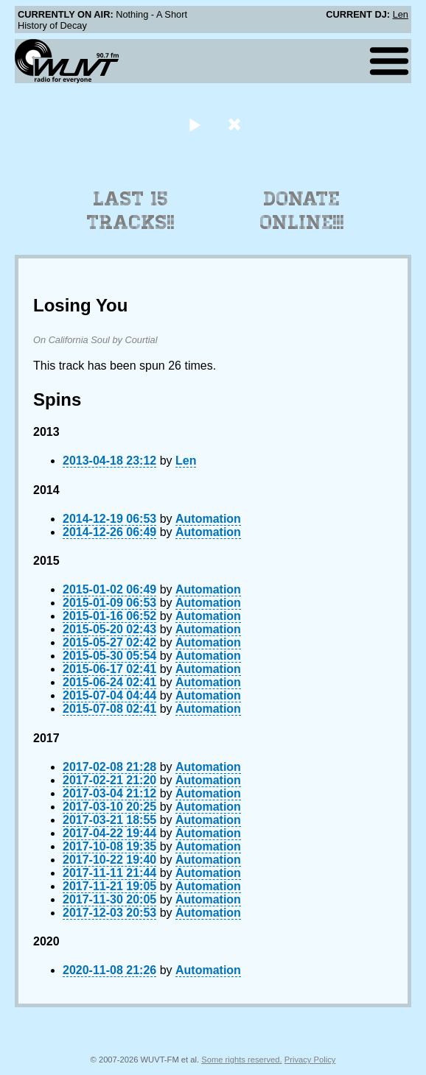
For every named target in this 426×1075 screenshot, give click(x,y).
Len (400, 14)
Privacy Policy (310, 1059)
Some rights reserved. (241, 1059)
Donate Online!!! (302, 210)
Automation (208, 518)
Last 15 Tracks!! (131, 210)
